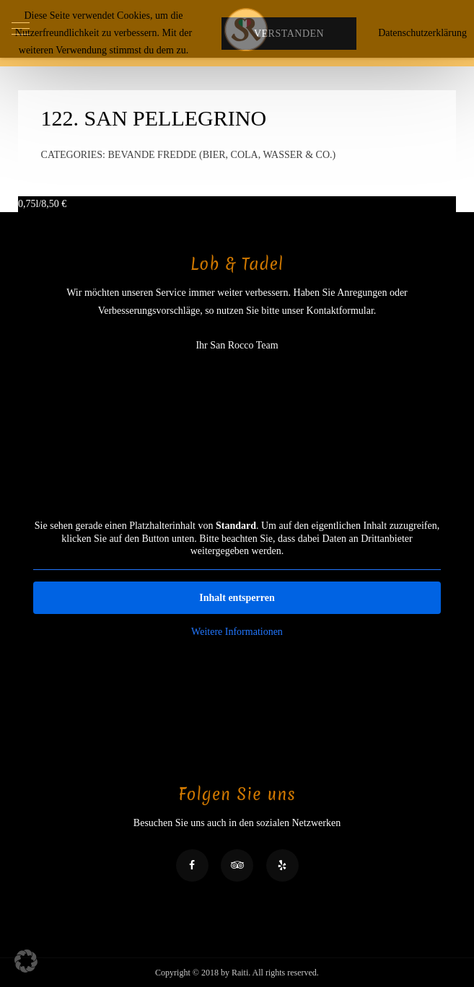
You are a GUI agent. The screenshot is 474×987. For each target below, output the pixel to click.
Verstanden (289, 33)
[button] (26, 961)
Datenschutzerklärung (422, 32)
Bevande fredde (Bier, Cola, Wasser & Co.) (222, 154)
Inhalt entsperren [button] (236, 597)
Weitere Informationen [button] (237, 631)
